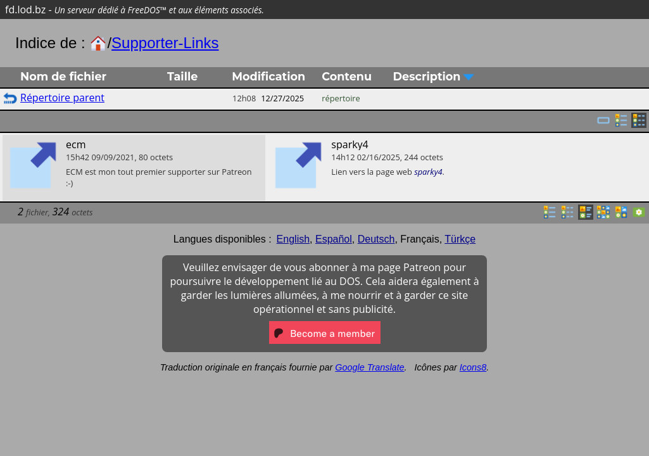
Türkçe (460, 239)
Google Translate (369, 367)
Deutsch (376, 239)
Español (333, 239)
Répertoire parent (62, 97)
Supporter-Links (164, 42)
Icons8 (473, 367)
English (293, 239)
